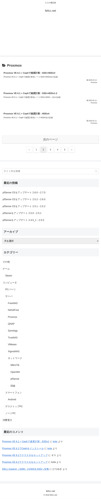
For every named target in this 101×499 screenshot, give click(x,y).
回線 (13, 386)
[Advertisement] (50, 37)
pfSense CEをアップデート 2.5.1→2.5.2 (24, 206)
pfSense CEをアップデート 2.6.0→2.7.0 (24, 192)
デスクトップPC (14, 406)
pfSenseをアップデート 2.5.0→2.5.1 (22, 213)
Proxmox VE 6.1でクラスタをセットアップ (25, 455)
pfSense (15, 379)
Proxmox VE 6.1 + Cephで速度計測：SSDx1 (25, 441)
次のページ (50, 139)
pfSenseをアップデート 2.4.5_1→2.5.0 (23, 220)
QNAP (11, 324)
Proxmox (12, 317)
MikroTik (15, 365)
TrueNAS (12, 338)
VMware (12, 344)
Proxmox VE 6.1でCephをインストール (23, 448)
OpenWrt (15, 372)
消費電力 (7, 420)
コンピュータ (10, 283)
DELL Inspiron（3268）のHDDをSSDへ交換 (25, 469)
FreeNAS (13, 303)
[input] (50, 171)
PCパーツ (10, 289)
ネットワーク (15, 358)
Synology (13, 331)
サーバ (8, 296)
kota (55, 441)
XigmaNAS (13, 351)
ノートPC (10, 413)
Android (12, 399)
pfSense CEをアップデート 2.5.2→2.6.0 (24, 199)
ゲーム (6, 269)
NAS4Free (13, 310)
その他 (6, 262)
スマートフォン (13, 393)
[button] (96, 171)
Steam (8, 276)
